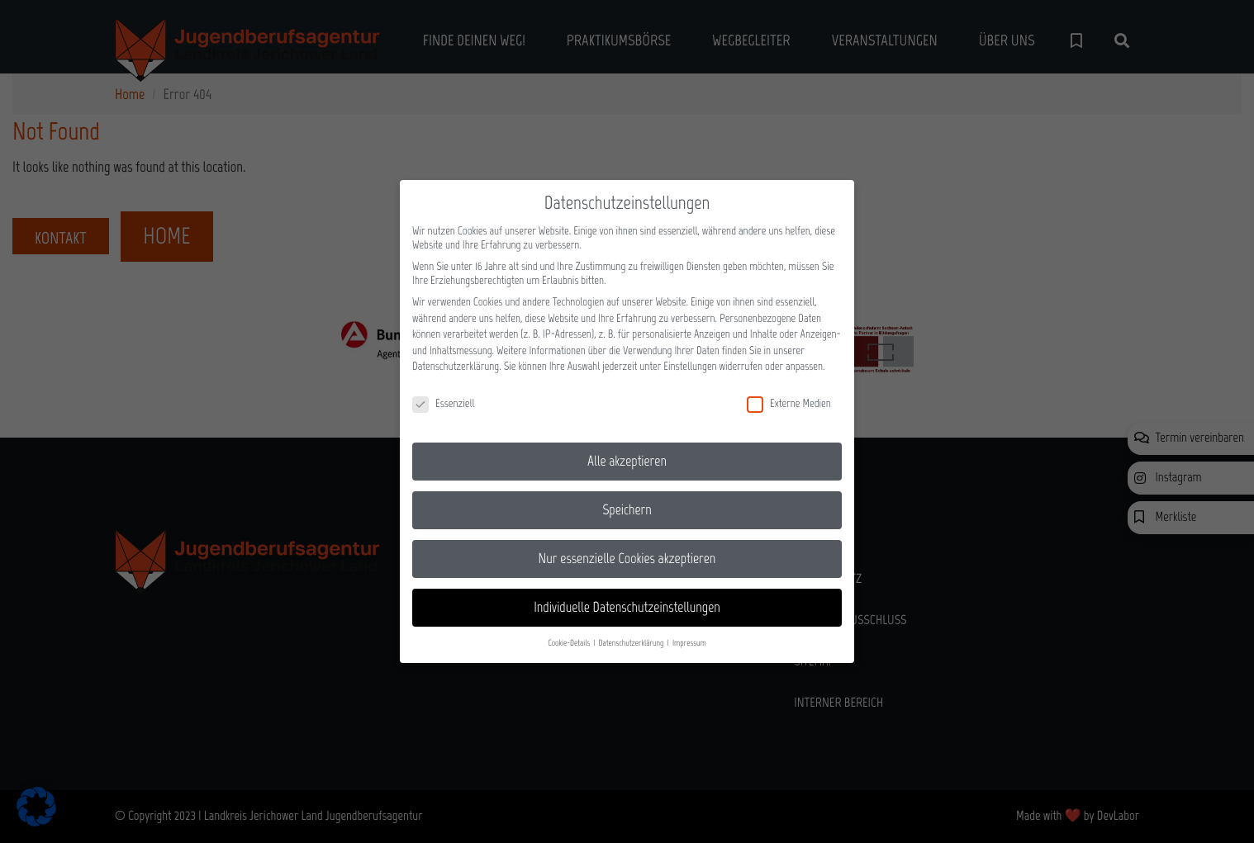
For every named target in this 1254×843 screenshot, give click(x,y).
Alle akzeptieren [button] (627, 451)
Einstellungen (689, 357)
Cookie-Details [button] (569, 633)
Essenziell (443, 393)
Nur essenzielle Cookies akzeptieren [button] (627, 548)
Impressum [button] (689, 633)
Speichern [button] (627, 499)
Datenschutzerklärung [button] (632, 633)
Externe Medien (789, 393)
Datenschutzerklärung (455, 357)
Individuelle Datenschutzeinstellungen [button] (627, 597)
